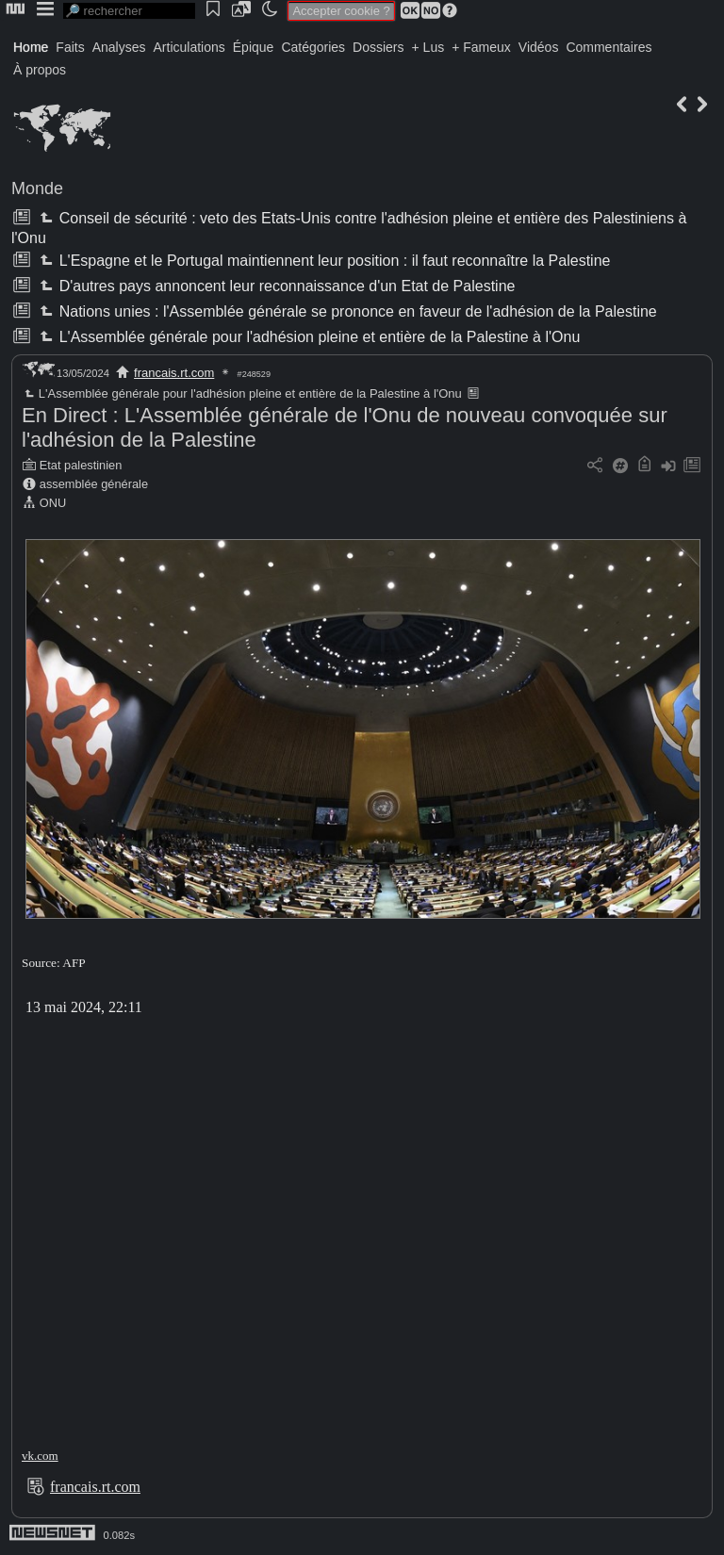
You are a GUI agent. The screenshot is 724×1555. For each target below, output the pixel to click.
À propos (39, 69)
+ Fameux (481, 47)
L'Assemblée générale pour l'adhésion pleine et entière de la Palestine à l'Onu (308, 337)
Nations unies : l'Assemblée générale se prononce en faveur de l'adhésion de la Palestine (346, 311)
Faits (70, 47)
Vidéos (538, 47)
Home (30, 47)
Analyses (119, 47)
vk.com (40, 1456)
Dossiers (378, 47)
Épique (253, 47)
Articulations (189, 47)
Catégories (313, 47)
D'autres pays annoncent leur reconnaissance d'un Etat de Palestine (275, 286)
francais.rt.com (174, 373)
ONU (53, 503)
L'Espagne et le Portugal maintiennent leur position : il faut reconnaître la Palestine (323, 261)
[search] (129, 11)
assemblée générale (94, 484)
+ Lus (428, 47)
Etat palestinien (81, 465)
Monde (37, 188)
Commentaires (608, 47)
